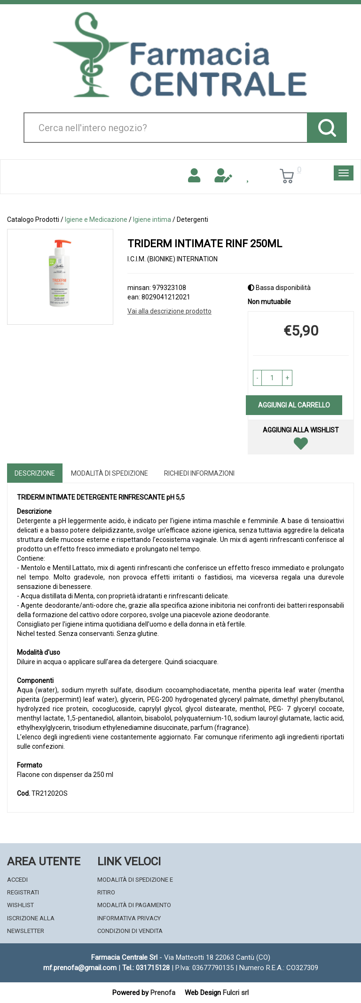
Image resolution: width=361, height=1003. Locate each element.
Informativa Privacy (129, 918)
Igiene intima (152, 219)
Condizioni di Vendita (130, 930)
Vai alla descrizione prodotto (169, 311)
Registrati (23, 892)
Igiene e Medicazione (96, 219)
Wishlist (20, 905)
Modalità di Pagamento (134, 905)
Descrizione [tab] (35, 473)
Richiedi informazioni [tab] (199, 473)
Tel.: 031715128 (146, 968)
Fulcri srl (236, 992)
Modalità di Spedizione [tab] (109, 473)
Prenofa (162, 992)
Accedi (17, 879)
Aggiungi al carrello (294, 405)
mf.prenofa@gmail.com (80, 968)
